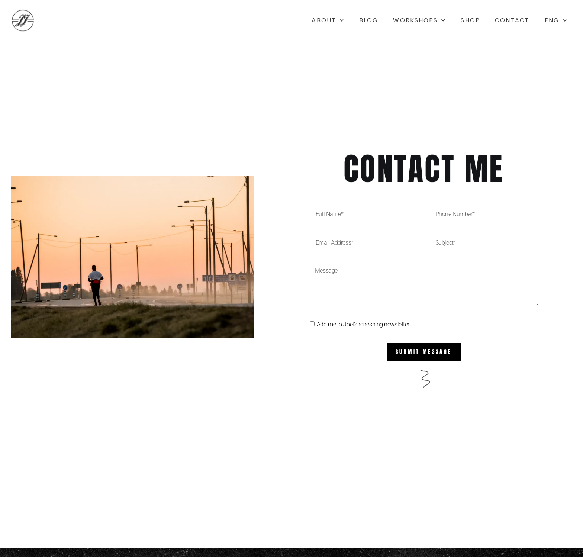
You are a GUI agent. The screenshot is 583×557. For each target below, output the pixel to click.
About (328, 20)
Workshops (419, 20)
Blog (368, 20)
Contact (512, 20)
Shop (470, 20)
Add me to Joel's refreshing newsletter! (363, 324)
